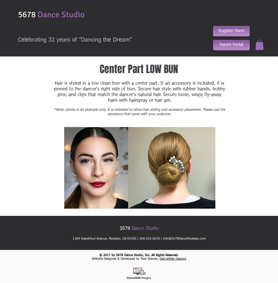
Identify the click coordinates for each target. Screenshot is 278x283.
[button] (259, 45)
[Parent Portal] (231, 45)
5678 (51, 15)
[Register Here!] (231, 31)
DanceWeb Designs (173, 259)
